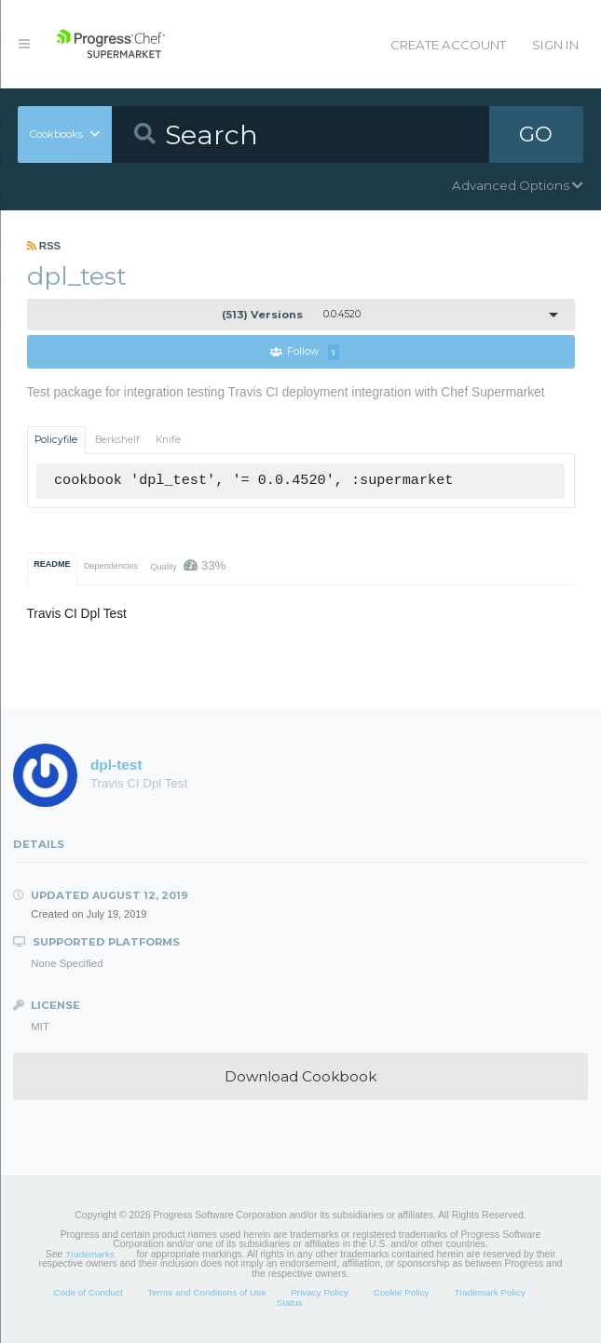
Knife (168, 440)
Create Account (448, 44)
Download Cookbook (300, 1076)
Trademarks (89, 1254)
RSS (44, 245)
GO (536, 134)
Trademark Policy (490, 1292)
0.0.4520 (291, 314)
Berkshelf (117, 440)
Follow (304, 352)
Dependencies (111, 566)
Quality (187, 565)
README (52, 564)
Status (290, 1302)
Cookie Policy (402, 1292)
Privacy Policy (319, 1292)
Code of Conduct (87, 1292)
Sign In (555, 44)
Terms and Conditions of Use (206, 1292)
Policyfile (55, 440)
